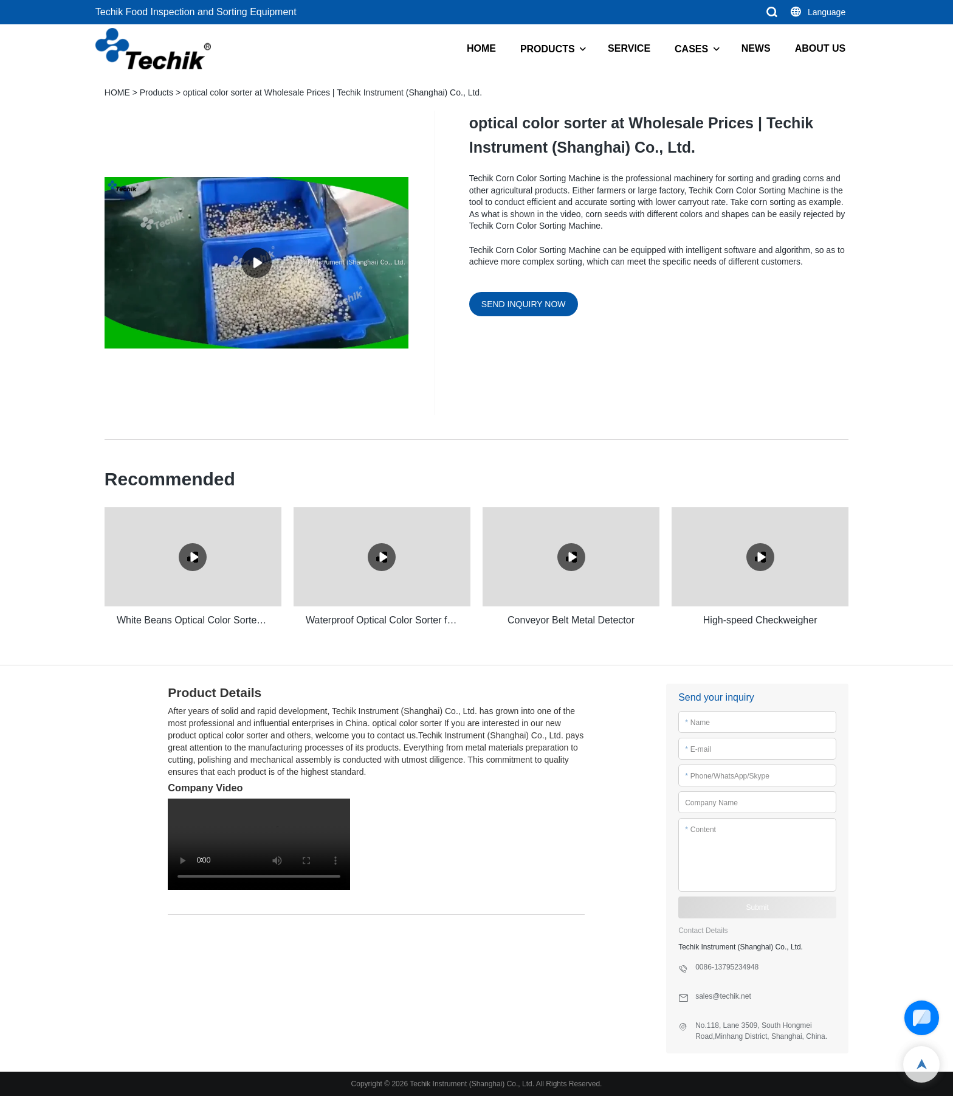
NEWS (756, 48)
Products (156, 92)
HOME (481, 48)
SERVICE (629, 48)
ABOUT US (820, 48)
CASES (691, 49)
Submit (757, 907)
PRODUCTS (547, 49)
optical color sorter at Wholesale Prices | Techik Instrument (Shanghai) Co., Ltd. (332, 92)
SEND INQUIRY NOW (523, 304)
